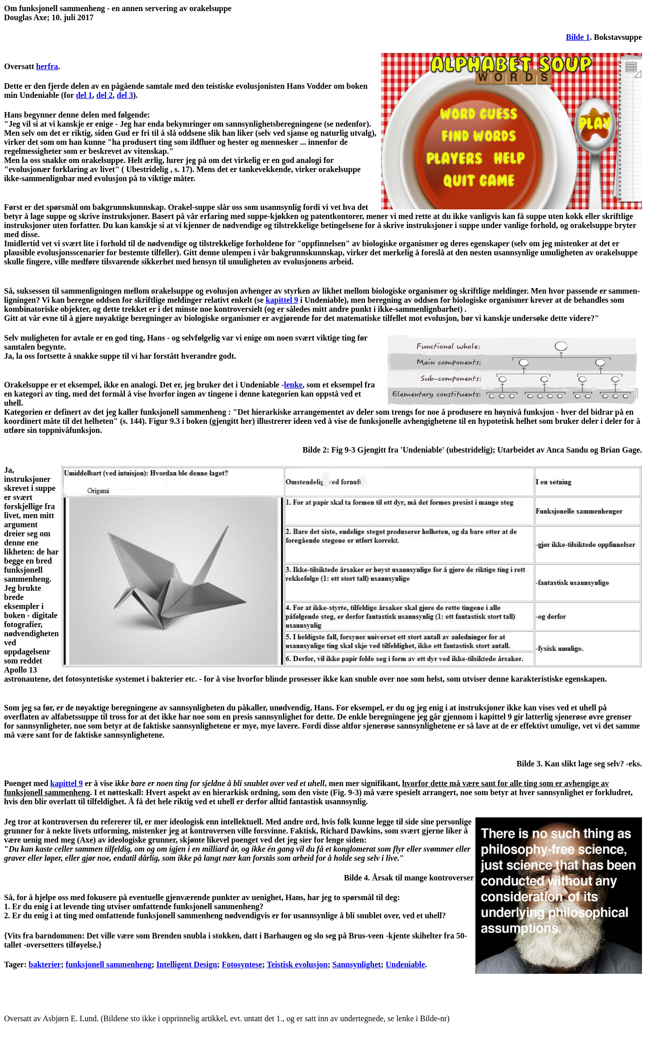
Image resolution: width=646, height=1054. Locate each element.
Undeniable (405, 964)
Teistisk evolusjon (297, 964)
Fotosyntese (242, 964)
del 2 (104, 95)
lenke (293, 384)
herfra (47, 66)
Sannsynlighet (357, 964)
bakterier (45, 964)
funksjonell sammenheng (108, 964)
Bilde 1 (578, 37)
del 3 (125, 95)
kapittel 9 (281, 300)
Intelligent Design (186, 964)
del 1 (84, 95)
